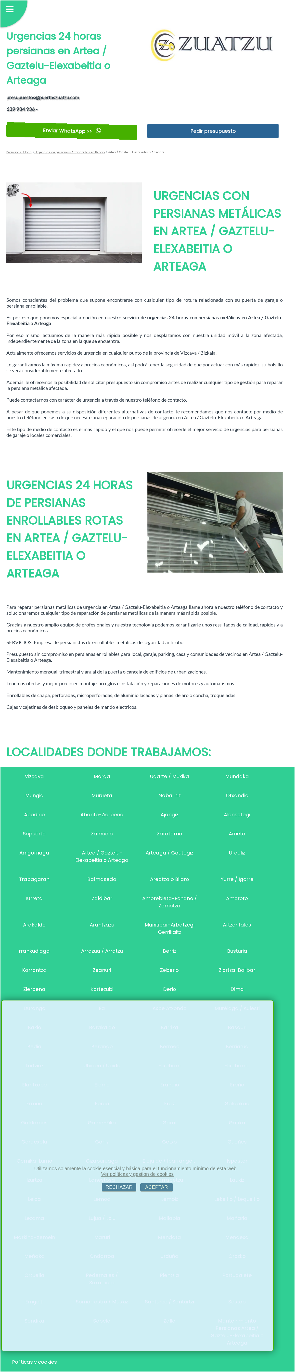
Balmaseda (101, 879)
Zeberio (169, 970)
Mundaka (237, 776)
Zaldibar (102, 898)
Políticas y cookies (34, 1362)
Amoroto (237, 898)
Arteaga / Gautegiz (169, 852)
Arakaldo (34, 924)
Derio (169, 989)
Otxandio (237, 795)
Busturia (237, 951)
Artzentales (237, 924)
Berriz (169, 951)
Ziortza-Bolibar (237, 970)
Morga (102, 776)
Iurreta (34, 898)
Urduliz (237, 852)
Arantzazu (102, 924)
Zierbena (34, 989)
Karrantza (34, 970)
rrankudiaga (34, 951)
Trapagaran (34, 879)
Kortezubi (101, 989)
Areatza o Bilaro (169, 879)
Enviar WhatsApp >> (72, 131)
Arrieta (237, 833)
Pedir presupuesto (213, 131)
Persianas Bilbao (18, 152)
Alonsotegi (237, 814)
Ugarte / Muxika (169, 776)
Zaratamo (169, 833)
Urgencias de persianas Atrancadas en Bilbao (69, 152)
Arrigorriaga (34, 852)
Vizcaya (34, 776)
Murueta (101, 795)
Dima (237, 989)
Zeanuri (102, 970)
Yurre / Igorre (237, 879)
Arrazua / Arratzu (102, 951)
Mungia (34, 795)
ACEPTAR (156, 1187)
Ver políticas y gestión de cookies (137, 1174)
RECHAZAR (118, 1187)
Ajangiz (169, 814)
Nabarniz (169, 795)
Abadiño (34, 814)
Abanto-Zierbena (102, 814)
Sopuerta (34, 833)
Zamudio (102, 833)
